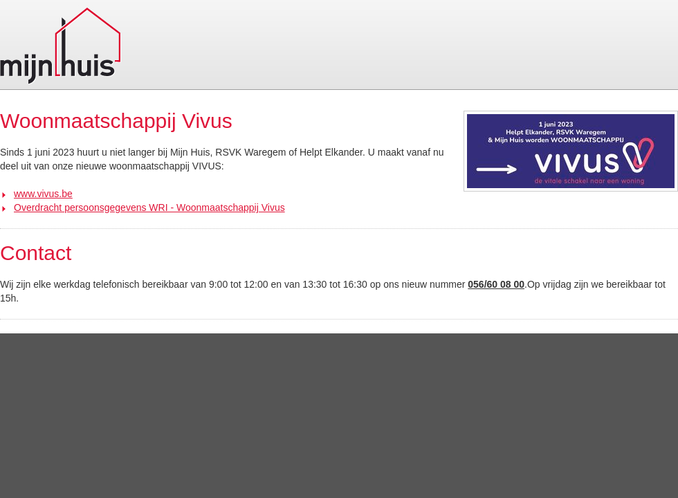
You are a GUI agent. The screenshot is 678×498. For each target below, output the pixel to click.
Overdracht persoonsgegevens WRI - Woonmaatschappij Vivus (149, 207)
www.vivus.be (43, 193)
